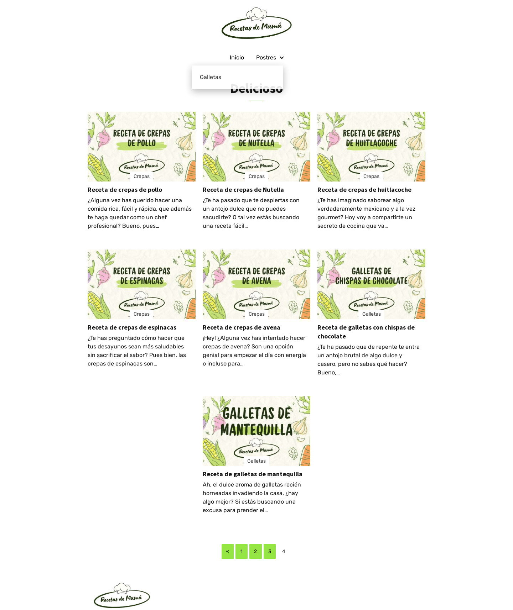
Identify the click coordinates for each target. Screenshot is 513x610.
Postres (266, 57)
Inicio (237, 57)
